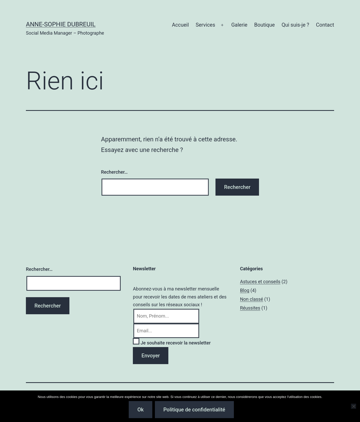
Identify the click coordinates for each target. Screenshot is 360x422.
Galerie (239, 25)
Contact (325, 25)
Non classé (251, 299)
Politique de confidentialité (194, 409)
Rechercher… (114, 172)
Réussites (250, 308)
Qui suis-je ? (295, 25)
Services (205, 25)
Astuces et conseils (260, 281)
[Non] (353, 406)
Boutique (264, 25)
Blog (244, 290)
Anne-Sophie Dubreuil (61, 24)
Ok (140, 409)
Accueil (180, 25)
